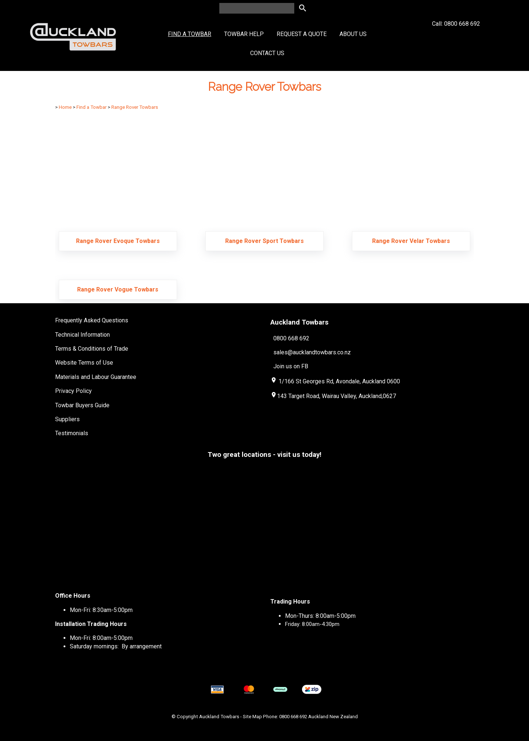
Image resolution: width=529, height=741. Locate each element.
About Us (353, 34)
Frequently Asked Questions (91, 320)
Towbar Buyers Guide (82, 405)
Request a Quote (302, 34)
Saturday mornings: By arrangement (116, 646)
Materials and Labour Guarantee (95, 376)
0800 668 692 (291, 337)
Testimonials (71, 433)
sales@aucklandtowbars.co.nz (312, 352)
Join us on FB (290, 366)
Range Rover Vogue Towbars (117, 289)
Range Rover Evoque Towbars (118, 240)
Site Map (252, 716)
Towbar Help (244, 34)
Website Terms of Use (84, 362)
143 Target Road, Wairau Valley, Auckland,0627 (333, 396)
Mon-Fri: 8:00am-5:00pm (101, 637)
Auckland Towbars (219, 716)
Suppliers (67, 419)
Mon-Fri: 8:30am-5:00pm (101, 609)
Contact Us (267, 53)
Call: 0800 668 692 (456, 37)
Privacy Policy (73, 390)
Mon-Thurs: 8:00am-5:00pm (320, 615)
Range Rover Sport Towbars (264, 240)
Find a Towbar (189, 34)
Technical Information (82, 334)
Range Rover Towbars (134, 107)
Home (65, 107)
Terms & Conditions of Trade (91, 348)
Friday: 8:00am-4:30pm (312, 624)
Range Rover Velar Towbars (411, 240)
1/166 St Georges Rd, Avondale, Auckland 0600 (339, 381)
